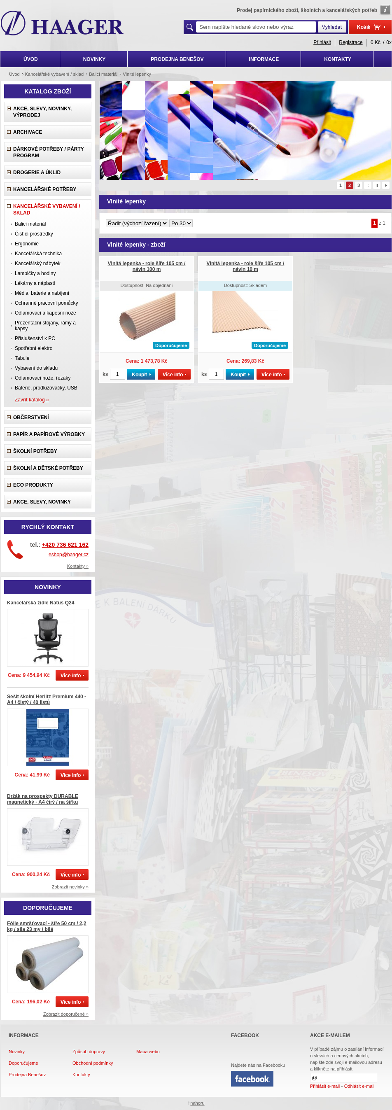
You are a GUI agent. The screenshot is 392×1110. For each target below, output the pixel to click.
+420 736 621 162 (65, 544)
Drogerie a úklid (37, 172)
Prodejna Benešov (27, 1074)
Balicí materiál (30, 224)
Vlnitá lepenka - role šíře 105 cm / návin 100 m (147, 266)
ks (105, 374)
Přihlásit (322, 42)
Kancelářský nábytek (38, 263)
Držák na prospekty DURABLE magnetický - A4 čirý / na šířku (42, 799)
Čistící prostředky (34, 234)
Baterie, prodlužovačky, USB (46, 388)
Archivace (27, 132)
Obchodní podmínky (92, 1063)
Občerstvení (31, 417)
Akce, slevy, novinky (42, 502)
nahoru (197, 1103)
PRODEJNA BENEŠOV (177, 59)
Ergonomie (27, 244)
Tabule (22, 358)
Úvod (14, 74)
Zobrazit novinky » (70, 886)
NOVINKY (94, 59)
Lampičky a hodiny (35, 273)
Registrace (350, 42)
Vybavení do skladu (36, 368)
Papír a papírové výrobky (49, 434)
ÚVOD (30, 59)
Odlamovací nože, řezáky (42, 378)
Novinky (17, 1051)
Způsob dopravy (88, 1051)
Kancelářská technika (38, 254)
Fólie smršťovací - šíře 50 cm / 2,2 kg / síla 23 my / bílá (46, 926)
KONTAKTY (337, 59)
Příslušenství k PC (35, 338)
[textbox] (256, 26)
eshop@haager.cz (69, 554)
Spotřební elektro (33, 348)
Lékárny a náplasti (35, 283)
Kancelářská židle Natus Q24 (40, 603)
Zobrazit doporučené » (66, 1014)
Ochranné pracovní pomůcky (46, 303)
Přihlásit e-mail (325, 1086)
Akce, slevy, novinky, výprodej (42, 112)
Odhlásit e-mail (359, 1086)
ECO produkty (33, 485)
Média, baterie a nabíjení (42, 293)
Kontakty (81, 1074)
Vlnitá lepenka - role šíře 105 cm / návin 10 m (246, 266)
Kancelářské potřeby (44, 189)
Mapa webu (148, 1051)
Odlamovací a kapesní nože (45, 313)
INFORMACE (264, 59)
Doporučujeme (23, 1063)
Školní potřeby (35, 451)
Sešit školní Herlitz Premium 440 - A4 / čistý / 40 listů (46, 699)
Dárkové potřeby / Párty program (48, 152)
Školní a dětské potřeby (48, 468)
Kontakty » (78, 566)
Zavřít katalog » (32, 400)
